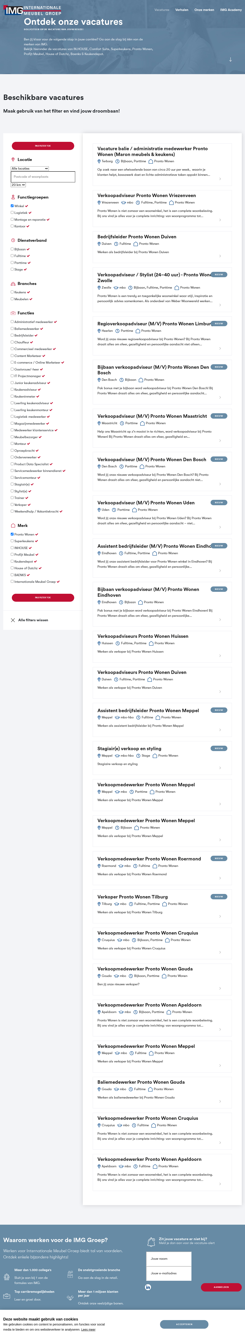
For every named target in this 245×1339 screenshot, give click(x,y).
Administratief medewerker (34, 322)
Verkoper (21, 505)
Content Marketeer (28, 356)
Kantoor (20, 226)
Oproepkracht (24, 451)
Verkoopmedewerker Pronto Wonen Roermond (149, 859)
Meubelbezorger (26, 437)
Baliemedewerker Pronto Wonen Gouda (141, 1082)
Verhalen (181, 10)
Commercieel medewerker (33, 349)
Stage (19, 269)
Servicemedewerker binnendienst (38, 471)
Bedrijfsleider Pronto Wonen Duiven (136, 236)
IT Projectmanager (28, 376)
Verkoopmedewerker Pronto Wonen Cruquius (147, 933)
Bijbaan (20, 249)
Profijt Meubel (24, 555)
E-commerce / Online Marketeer (37, 362)
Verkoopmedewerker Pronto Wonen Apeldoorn (149, 1005)
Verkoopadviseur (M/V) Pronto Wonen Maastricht (152, 416)
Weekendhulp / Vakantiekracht (36, 511)
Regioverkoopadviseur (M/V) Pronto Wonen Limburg (155, 323)
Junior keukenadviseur (30, 383)
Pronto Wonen (24, 534)
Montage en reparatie (30, 220)
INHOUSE (21, 548)
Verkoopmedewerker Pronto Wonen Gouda (145, 969)
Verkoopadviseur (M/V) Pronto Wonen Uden (146, 502)
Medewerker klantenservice (34, 430)
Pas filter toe (43, 146)
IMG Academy (231, 10)
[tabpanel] (122, 37)
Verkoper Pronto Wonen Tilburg (132, 897)
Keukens (20, 292)
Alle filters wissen (29, 620)
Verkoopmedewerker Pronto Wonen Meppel (146, 784)
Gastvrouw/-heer (27, 369)
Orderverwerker (25, 457)
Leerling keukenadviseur (32, 403)
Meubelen (21, 299)
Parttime (21, 263)
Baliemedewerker (27, 329)
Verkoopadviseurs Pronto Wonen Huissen (142, 636)
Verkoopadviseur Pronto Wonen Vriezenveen (146, 195)
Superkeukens (24, 541)
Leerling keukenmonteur (31, 410)
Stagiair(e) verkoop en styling (129, 748)
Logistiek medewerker (30, 417)
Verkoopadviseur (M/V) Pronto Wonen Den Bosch (151, 459)
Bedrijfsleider (24, 335)
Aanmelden (221, 1287)
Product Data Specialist (31, 464)
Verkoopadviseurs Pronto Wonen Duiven (141, 672)
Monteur (20, 444)
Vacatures (161, 10)
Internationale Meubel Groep (35, 582)
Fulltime (20, 256)
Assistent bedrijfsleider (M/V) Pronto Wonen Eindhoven (158, 546)
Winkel (19, 206)
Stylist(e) (21, 491)
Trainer (19, 498)
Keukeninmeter (25, 396)
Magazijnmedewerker (30, 423)
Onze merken (204, 10)
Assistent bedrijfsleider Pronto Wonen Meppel (148, 710)
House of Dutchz (26, 568)
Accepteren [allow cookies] (184, 1324)
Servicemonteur (25, 478)
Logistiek (21, 213)
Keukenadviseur (26, 390)
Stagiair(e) (22, 484)
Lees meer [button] (88, 1329)
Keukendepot (24, 561)
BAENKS (20, 575)
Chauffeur (22, 342)
